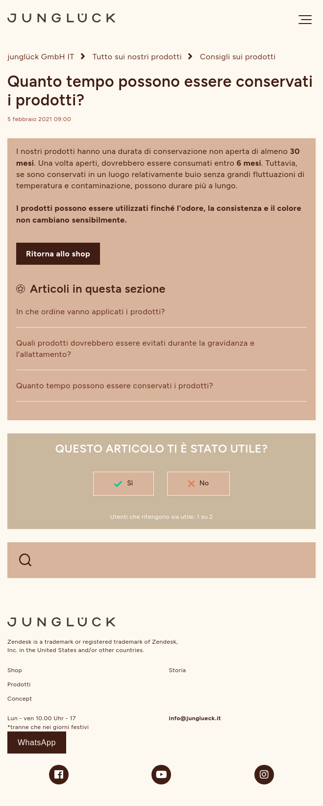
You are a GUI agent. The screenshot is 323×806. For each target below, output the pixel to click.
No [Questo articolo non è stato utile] (204, 483)
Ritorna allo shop (58, 253)
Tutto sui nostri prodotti (137, 56)
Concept (19, 698)
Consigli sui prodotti (238, 56)
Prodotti (19, 684)
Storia (177, 670)
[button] (305, 19)
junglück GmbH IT (41, 56)
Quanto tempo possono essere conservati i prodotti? (114, 385)
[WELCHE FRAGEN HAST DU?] (161, 560)
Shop (14, 670)
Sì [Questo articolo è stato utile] (130, 483)
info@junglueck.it (195, 718)
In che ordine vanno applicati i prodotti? (90, 311)
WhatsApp (37, 742)
